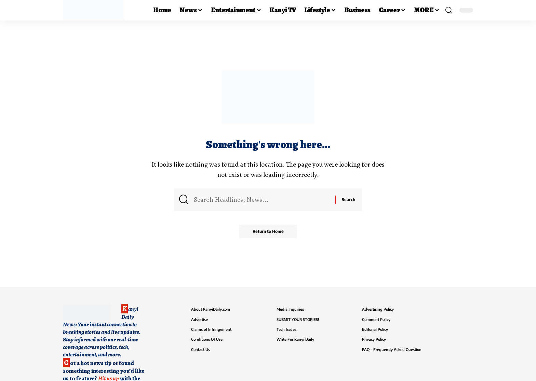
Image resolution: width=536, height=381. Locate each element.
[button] (448, 10)
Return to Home (268, 232)
